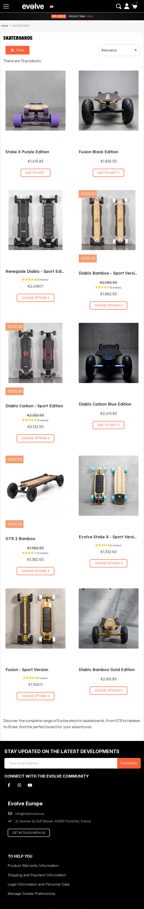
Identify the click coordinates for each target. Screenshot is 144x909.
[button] (118, 6)
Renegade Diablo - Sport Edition (37, 271)
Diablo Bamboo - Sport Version (109, 273)
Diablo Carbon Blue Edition (105, 404)
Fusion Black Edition (98, 151)
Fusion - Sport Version (26, 669)
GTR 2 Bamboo (20, 538)
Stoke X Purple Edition (27, 151)
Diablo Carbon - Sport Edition (34, 405)
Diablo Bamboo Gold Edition (107, 669)
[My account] (126, 6)
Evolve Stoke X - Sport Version (109, 536)
